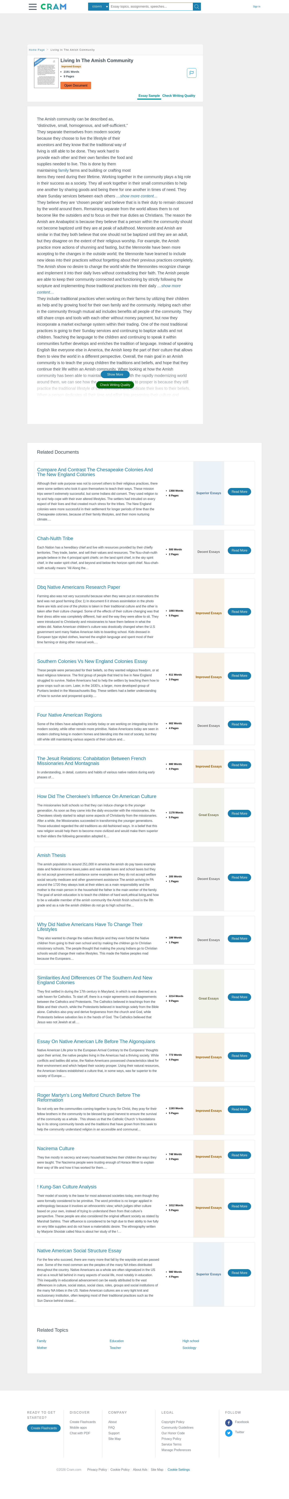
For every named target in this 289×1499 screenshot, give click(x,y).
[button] (33, 7)
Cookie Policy (121, 1469)
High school (190, 1341)
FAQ (111, 1427)
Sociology (189, 1348)
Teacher (115, 1348)
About (112, 1422)
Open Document (75, 85)
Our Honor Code (173, 1433)
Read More (239, 491)
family (63, 170)
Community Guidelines (177, 1427)
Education (117, 1341)
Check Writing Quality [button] (115, 385)
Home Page (37, 49)
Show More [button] (115, 374)
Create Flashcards (44, 1428)
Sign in (256, 6)
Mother (42, 1348)
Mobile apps (78, 1427)
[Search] (197, 7)
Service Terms (172, 1444)
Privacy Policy (171, 1438)
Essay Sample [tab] (149, 95)
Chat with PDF (80, 1433)
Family (41, 1341)
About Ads (142, 1469)
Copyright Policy (173, 1422)
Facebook (241, 1422)
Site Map (114, 1438)
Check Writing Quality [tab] (178, 95)
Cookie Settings (179, 1469)
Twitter (238, 1432)
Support (113, 1433)
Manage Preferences (176, 1450)
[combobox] (98, 7)
